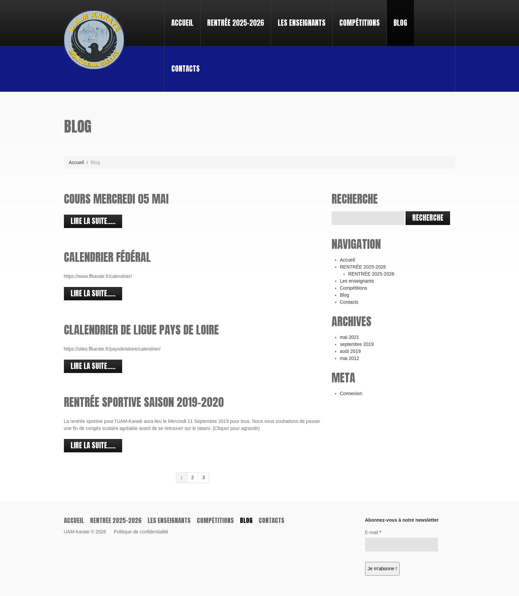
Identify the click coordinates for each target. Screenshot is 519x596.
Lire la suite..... (93, 221)
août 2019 (350, 351)
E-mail (373, 532)
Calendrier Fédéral (107, 257)
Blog (400, 22)
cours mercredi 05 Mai (116, 198)
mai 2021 (349, 337)
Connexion (351, 393)
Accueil (182, 22)
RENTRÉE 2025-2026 (232, 16)
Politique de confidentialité (141, 531)
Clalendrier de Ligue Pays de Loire (141, 329)
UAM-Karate (77, 531)
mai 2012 (349, 358)
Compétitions (359, 22)
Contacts (185, 68)
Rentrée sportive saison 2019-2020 (144, 402)
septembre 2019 (357, 344)
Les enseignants (302, 22)
